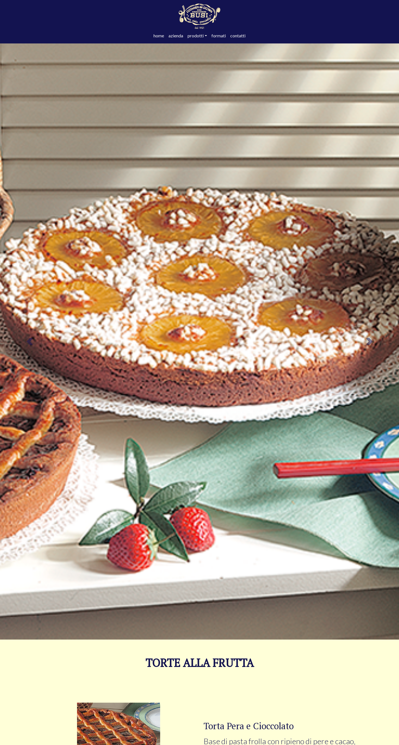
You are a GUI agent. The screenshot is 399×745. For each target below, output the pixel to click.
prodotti (196, 35)
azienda (175, 35)
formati (218, 35)
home (159, 35)
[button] (30, 341)
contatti (237, 35)
